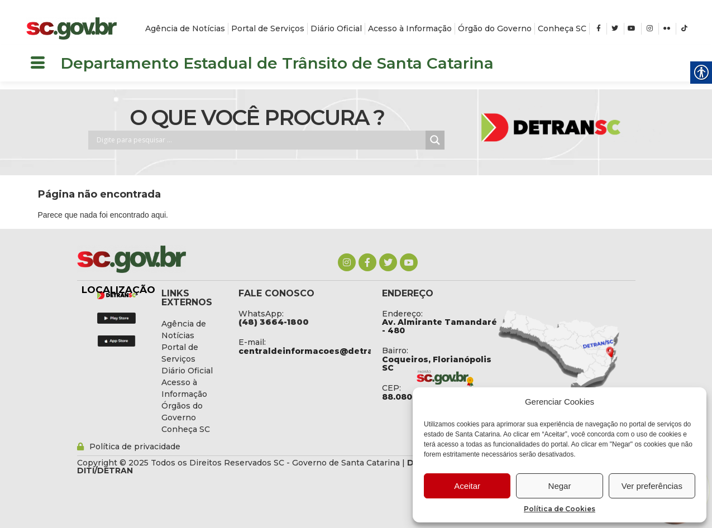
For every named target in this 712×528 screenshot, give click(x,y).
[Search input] (260, 140)
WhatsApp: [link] (261, 314)
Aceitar (467, 486)
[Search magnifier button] (435, 140)
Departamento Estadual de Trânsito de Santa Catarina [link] (277, 63)
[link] (71, 28)
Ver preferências (652, 486)
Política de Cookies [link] (559, 509)
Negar (559, 486)
